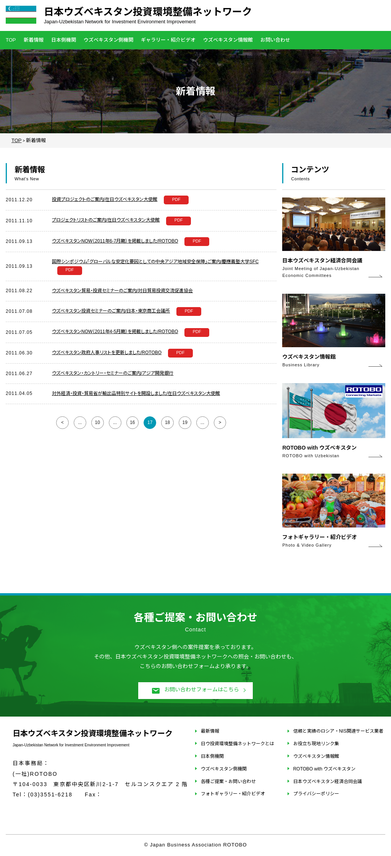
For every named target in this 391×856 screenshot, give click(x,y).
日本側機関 (63, 40)
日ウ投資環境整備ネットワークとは (237, 743)
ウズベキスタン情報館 (228, 40)
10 (97, 422)
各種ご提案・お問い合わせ (228, 781)
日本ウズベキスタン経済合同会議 (327, 781)
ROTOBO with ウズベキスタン (324, 769)
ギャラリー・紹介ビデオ (168, 40)
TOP (11, 40)
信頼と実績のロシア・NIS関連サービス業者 (338, 731)
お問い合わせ (275, 40)
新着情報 (34, 40)
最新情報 (210, 731)
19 (185, 422)
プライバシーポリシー (316, 793)
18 (167, 422)
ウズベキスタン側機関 (108, 40)
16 (132, 422)
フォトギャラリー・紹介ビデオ (233, 793)
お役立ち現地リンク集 (316, 743)
